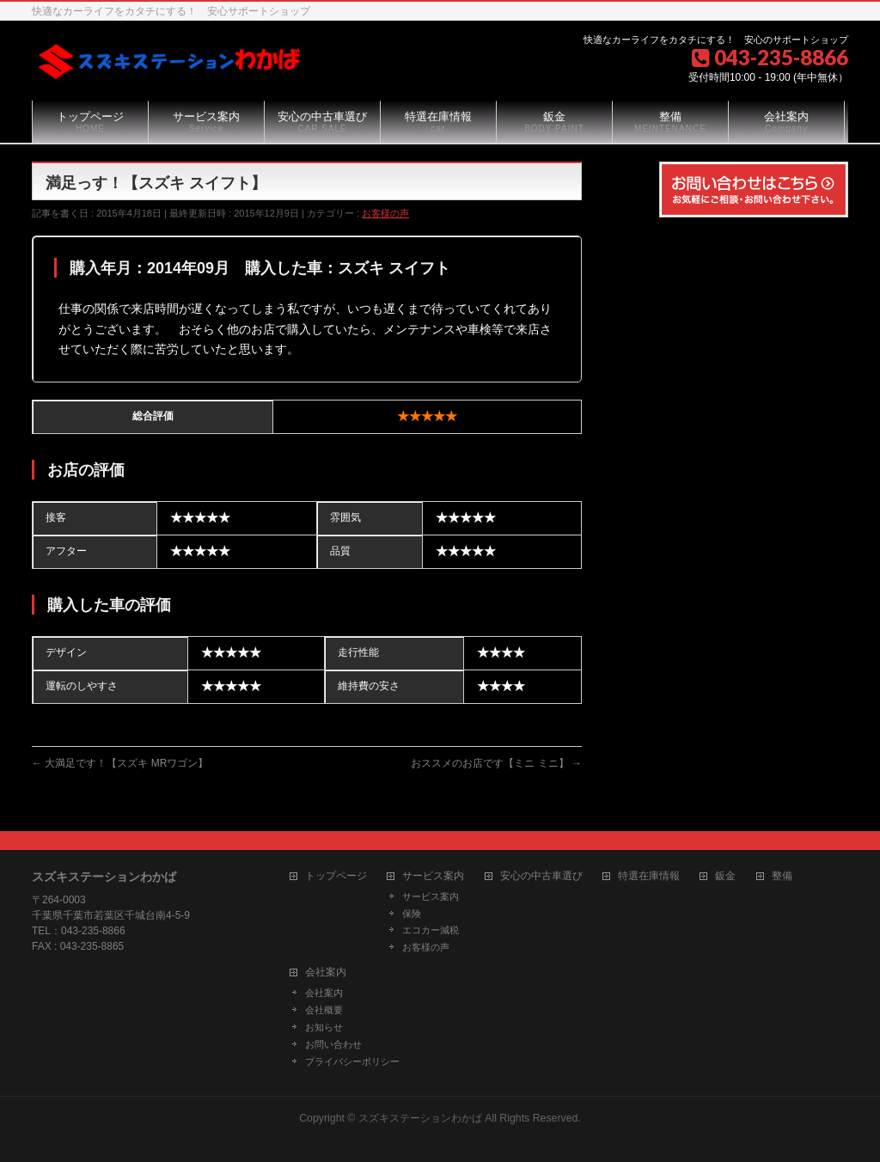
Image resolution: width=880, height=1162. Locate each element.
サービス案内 (433, 876)
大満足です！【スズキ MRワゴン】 (120, 763)
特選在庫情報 (649, 876)
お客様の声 (385, 213)
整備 (782, 876)
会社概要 (324, 1010)
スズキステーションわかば (420, 1118)
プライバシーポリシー (352, 1061)
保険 (411, 913)
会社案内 (325, 972)
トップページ (336, 876)
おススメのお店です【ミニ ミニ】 (496, 763)
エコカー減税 (430, 930)
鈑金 (725, 876)
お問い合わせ (333, 1044)
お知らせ (324, 1027)
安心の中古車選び (541, 876)
